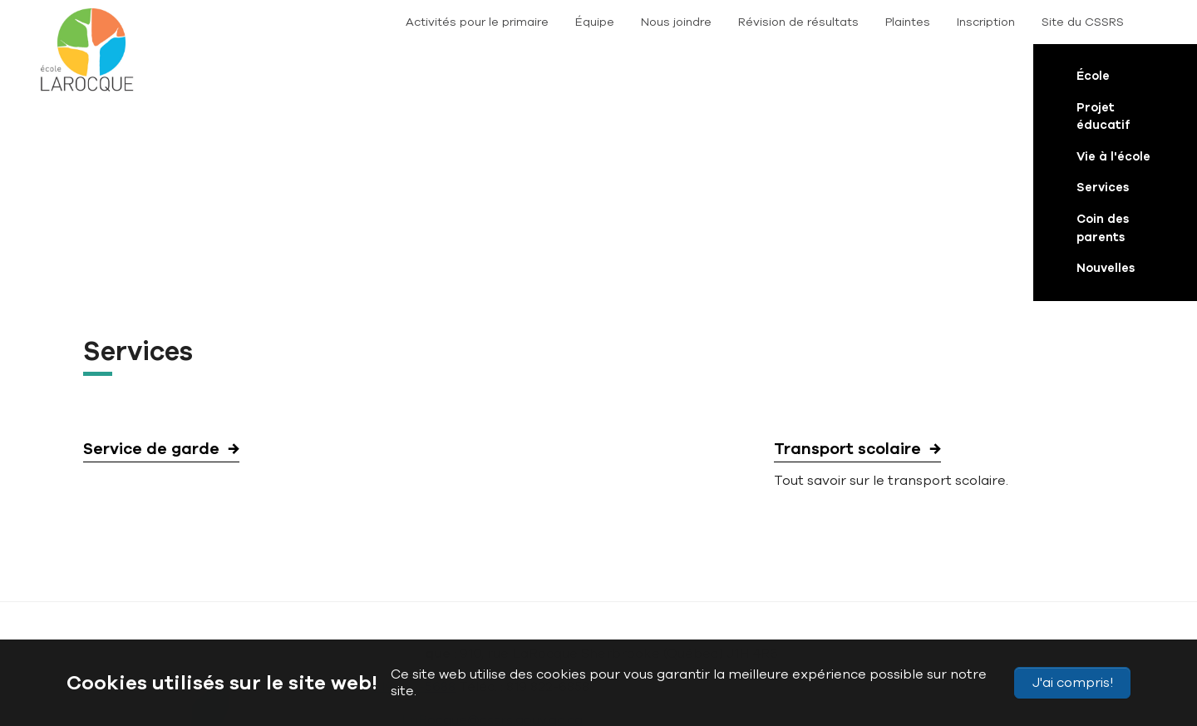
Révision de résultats (798, 22)
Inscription (986, 22)
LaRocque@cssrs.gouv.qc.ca (492, 528)
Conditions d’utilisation (618, 599)
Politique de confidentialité (478, 599)
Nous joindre (676, 22)
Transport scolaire (847, 257)
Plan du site (290, 599)
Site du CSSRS (1083, 22)
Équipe (594, 22)
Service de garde (151, 257)
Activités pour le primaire (477, 22)
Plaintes (907, 22)
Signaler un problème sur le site (770, 599)
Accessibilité (365, 599)
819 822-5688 (414, 495)
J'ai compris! (1072, 683)
